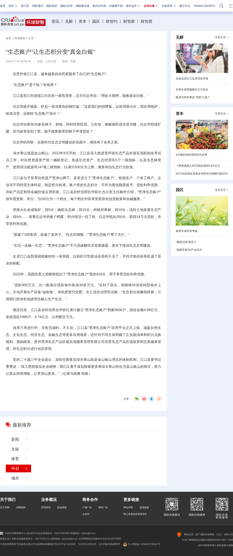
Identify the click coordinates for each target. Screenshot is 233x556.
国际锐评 (51, 5)
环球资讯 (45, 507)
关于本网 (4, 507)
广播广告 (87, 507)
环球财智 (19, 38)
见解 (69, 21)
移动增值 (62, 507)
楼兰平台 (184, 5)
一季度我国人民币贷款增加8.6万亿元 (198, 165)
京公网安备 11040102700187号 (141, 544)
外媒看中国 (116, 5)
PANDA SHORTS (204, 5)
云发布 (85, 514)
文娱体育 (169, 5)
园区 (96, 21)
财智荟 (146, 21)
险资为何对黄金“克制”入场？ (193, 97)
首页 (2, 5)
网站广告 (103, 507)
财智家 (129, 21)
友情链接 (144, 507)
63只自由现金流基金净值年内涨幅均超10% (202, 173)
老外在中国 (99, 5)
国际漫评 (37, 5)
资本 (82, 21)
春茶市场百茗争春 (186, 230)
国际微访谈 (82, 5)
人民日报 (50, 61)
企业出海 (151, 5)
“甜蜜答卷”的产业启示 (189, 249)
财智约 (111, 21)
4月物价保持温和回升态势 (191, 154)
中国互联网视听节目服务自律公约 (17, 544)
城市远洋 (133, 5)
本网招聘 (20, 507)
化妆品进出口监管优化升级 (192, 78)
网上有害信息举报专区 (135, 514)
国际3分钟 (66, 5)
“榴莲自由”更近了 (186, 242)
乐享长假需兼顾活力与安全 (192, 89)
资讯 (55, 21)
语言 (13, 5)
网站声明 (128, 507)
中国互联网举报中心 (13, 533)
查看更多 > (221, 37)
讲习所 (25, 5)
